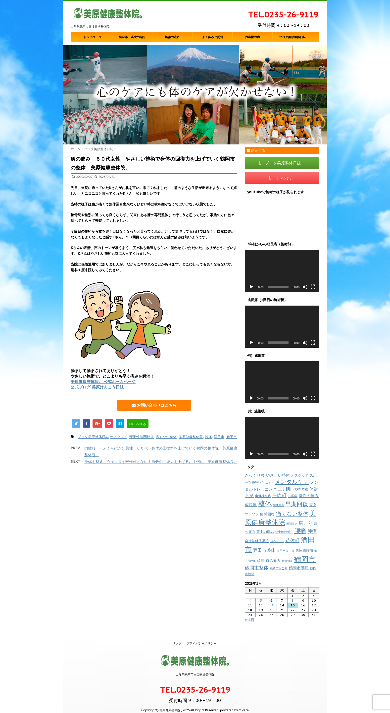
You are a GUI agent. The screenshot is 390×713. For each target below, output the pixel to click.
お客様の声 (252, 37)
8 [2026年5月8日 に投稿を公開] (293, 600)
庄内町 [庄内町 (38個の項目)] (279, 495)
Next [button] (321, 94)
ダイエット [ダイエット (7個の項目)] (267, 482)
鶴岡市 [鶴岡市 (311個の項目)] (305, 559)
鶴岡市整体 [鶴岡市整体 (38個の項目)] (256, 568)
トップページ (92, 37)
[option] (195, 94)
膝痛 (208, 437)
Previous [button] (68, 94)
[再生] (251, 286)
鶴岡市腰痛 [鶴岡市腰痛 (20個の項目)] (299, 567)
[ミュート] (304, 286)
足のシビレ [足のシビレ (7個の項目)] (277, 541)
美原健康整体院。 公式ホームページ (103, 381)
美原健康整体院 (191, 437)
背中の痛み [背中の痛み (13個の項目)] (265, 531)
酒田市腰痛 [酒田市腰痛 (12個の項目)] (304, 550)
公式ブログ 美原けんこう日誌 (97, 387)
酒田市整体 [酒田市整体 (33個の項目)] (264, 550)
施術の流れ (172, 37)
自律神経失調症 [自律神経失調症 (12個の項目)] (257, 541)
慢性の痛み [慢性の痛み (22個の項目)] (309, 495)
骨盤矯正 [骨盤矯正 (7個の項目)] (287, 561)
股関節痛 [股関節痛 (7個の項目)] (291, 523)
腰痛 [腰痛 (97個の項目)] (300, 531)
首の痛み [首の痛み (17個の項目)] (273, 560)
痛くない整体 (166, 437)
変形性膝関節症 (141, 437)
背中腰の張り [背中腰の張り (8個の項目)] (284, 532)
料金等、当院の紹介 (132, 37)
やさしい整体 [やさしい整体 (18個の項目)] (278, 475)
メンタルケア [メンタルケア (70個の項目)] (292, 481)
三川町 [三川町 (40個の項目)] (285, 489)
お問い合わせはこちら (154, 405)
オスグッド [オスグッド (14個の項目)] (299, 475)
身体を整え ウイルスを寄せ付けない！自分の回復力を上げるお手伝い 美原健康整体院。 (160, 461)
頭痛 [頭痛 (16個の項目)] (260, 560)
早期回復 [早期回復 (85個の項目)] (296, 504)
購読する (256, 150)
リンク (176, 638)
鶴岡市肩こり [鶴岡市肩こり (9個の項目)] (279, 568)
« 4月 (249, 619)
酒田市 (219, 437)
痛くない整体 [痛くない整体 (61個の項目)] (292, 513)
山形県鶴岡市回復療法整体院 (195, 669)
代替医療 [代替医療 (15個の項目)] (300, 489)
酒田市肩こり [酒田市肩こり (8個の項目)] (285, 551)
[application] (282, 271)
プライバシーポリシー (201, 638)
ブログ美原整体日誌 (292, 37)
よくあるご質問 (212, 37)
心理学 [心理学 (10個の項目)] (292, 496)
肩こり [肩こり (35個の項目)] (305, 523)
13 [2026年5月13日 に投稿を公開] (271, 605)
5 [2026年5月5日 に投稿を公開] (261, 600)
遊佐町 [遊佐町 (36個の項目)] (292, 540)
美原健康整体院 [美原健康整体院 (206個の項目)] (280, 518)
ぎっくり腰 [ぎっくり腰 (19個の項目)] (255, 475)
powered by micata (234, 705)
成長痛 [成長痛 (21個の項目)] (251, 504)
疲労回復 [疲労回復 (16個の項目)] (267, 514)
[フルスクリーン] (312, 286)
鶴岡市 (231, 437)
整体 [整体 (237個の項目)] (265, 503)
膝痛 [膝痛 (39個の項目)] (312, 531)
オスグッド (118, 437)
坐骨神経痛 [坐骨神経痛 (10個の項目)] (263, 496)
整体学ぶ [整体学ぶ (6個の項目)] (278, 505)
